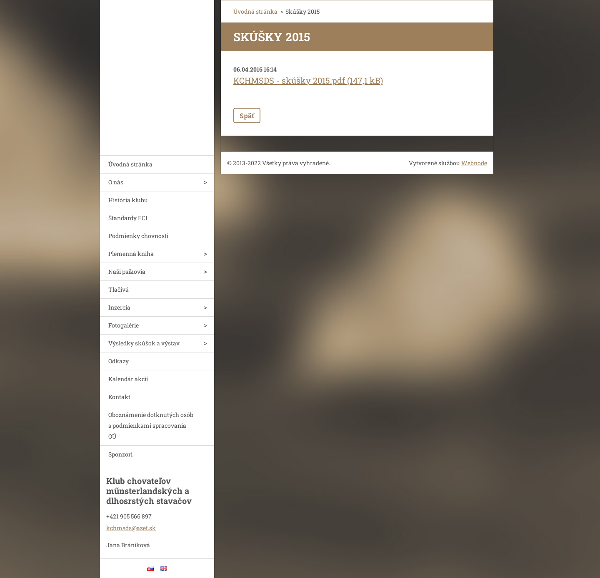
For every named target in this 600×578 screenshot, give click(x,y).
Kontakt (119, 397)
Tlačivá (118, 289)
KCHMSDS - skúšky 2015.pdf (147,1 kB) (308, 80)
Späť (247, 115)
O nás (115, 182)
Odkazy (118, 361)
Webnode (474, 163)
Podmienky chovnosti (138, 236)
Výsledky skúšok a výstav (144, 343)
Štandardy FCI (128, 218)
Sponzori (120, 454)
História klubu (128, 200)
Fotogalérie (123, 325)
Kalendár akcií (128, 379)
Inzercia (119, 307)
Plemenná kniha (131, 254)
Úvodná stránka (130, 164)
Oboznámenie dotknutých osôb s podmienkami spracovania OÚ (150, 425)
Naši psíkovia (126, 271)
